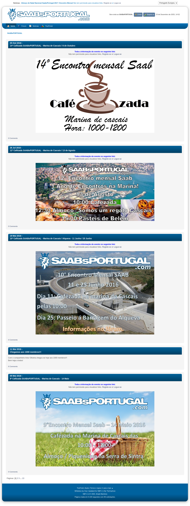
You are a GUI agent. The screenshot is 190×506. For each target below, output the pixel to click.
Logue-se (117, 3)
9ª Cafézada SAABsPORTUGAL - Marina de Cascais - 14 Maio (39, 379)
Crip (85, 491)
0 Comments (13, 138)
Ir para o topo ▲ (107, 488)
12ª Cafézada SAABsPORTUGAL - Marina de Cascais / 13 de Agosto (42, 150)
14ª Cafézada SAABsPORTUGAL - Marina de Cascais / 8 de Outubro (42, 46)
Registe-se (108, 3)
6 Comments (13, 366)
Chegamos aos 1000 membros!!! (25, 352)
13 (23, 478)
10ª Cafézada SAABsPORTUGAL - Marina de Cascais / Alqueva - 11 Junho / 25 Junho (51, 238)
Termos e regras (95, 488)
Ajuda (87, 488)
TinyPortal (80, 488)
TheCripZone (111, 491)
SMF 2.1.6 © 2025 (89, 494)
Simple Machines (101, 494)
